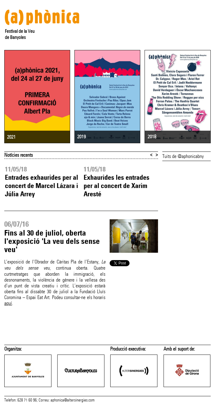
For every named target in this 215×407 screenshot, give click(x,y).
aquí (8, 303)
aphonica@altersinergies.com (73, 400)
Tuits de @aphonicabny (183, 156)
